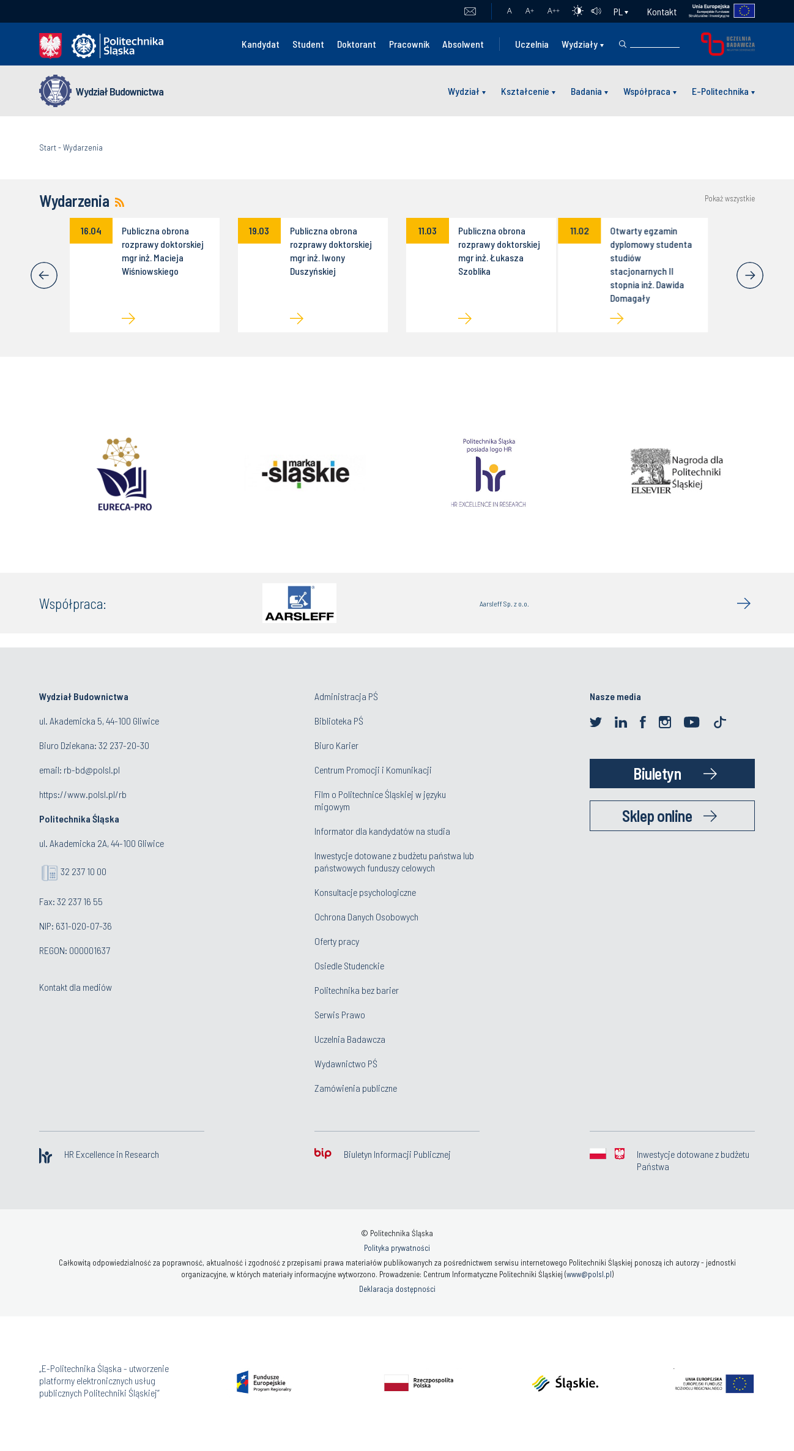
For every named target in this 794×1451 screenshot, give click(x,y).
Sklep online (657, 815)
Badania (586, 91)
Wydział (464, 91)
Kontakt (662, 11)
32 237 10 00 (83, 871)
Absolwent (463, 44)
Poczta (470, 11)
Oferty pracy (336, 941)
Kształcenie (525, 91)
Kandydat (261, 44)
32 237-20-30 (123, 745)
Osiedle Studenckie (349, 965)
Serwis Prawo (339, 1014)
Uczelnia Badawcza (349, 1039)
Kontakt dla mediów (75, 987)
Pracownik (409, 44)
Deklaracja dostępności (397, 1289)
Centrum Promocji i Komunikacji (373, 769)
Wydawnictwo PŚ (345, 1063)
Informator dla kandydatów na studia (382, 831)
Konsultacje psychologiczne (365, 892)
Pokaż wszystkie (730, 199)
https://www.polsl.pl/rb (83, 794)
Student (308, 44)
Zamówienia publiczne (355, 1088)
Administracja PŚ (346, 696)
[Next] (749, 275)
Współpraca (646, 91)
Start (47, 147)
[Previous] (44, 275)
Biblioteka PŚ (338, 720)
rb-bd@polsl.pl (92, 769)
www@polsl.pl (589, 1274)
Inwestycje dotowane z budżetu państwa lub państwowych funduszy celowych (394, 861)
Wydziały (580, 44)
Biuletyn (657, 773)
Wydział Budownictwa (119, 91)
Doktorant (356, 44)
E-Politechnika (720, 91)
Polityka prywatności (397, 1248)
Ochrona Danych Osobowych (366, 916)
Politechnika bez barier (356, 990)
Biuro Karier (336, 745)
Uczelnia (532, 44)
